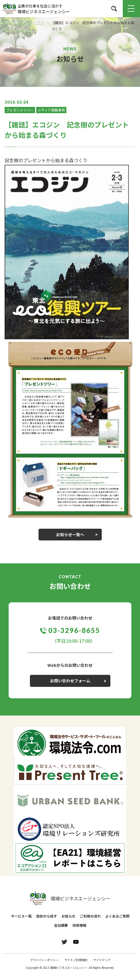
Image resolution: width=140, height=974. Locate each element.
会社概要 (61, 925)
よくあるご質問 (117, 916)
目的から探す (46, 916)
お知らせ (68, 916)
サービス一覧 (21, 916)
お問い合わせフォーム (70, 680)
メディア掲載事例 (51, 109)
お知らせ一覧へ (70, 534)
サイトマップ (101, 960)
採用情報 (79, 925)
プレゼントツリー (20, 109)
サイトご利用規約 (75, 960)
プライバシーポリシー (44, 960)
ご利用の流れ (90, 916)
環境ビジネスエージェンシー (70, 898)
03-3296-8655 (74, 630)
